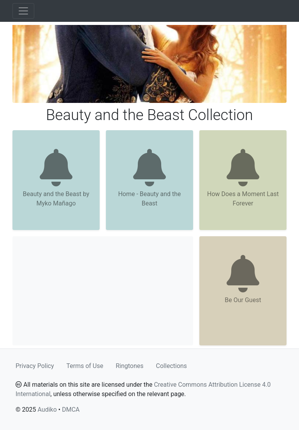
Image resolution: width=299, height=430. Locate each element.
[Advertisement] (102, 290)
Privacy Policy (35, 366)
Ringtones (129, 366)
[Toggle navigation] (23, 11)
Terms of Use (85, 366)
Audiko (46, 409)
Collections (171, 366)
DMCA (70, 409)
